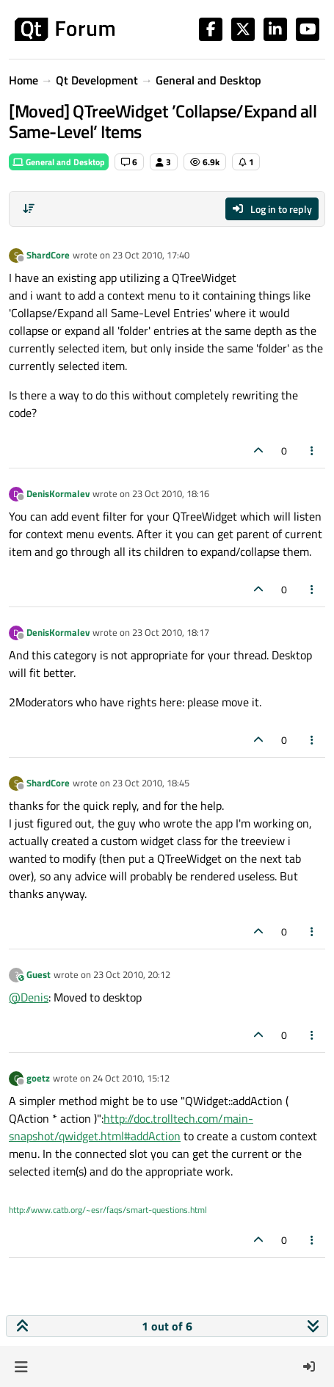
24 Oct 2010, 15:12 (131, 1078)
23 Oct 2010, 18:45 (150, 782)
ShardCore (48, 254)
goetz (38, 1078)
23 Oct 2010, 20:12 (131, 974)
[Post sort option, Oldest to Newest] (28, 208)
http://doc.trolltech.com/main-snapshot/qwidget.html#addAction (131, 1127)
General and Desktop (58, 162)
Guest (38, 974)
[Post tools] (312, 450)
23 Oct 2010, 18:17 (170, 632)
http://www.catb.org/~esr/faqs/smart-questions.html (108, 1210)
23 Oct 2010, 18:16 (170, 493)
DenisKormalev (58, 493)
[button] (21, 1366)
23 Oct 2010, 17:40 (150, 254)
